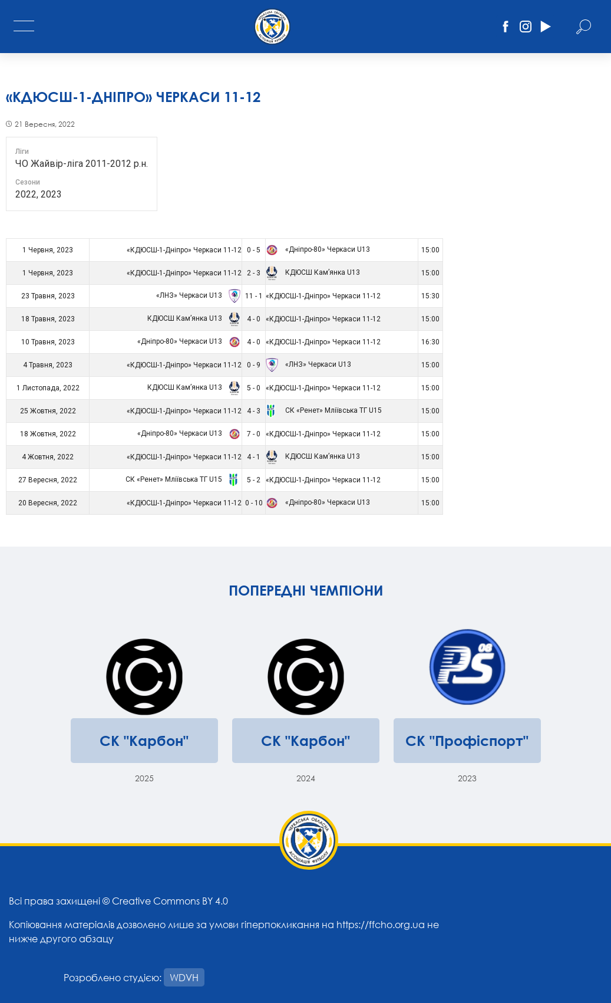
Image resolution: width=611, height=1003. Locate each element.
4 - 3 (253, 411)
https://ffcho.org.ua (380, 924)
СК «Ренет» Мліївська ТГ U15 (324, 410)
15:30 (430, 296)
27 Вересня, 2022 (47, 480)
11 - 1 (254, 296)
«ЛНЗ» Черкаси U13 (197, 295)
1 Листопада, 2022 (48, 388)
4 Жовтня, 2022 (48, 457)
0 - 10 (254, 503)
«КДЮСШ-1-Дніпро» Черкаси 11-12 (184, 250)
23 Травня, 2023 (48, 296)
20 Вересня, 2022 (47, 503)
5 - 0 (253, 388)
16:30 (430, 342)
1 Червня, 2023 (47, 250)
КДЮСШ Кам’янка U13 (313, 272)
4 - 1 (253, 457)
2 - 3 (253, 273)
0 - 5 (253, 250)
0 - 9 (253, 365)
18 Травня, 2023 (48, 319)
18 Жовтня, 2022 (48, 434)
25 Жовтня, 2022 (48, 411)
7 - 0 (253, 434)
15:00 (430, 250)
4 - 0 (253, 319)
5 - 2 (253, 480)
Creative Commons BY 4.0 (170, 901)
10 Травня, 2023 (48, 342)
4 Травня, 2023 (47, 365)
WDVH (184, 977)
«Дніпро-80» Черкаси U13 (318, 249)
